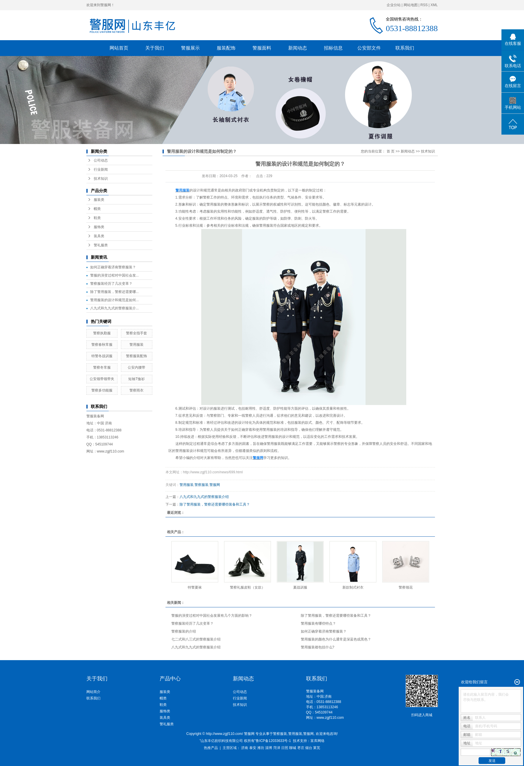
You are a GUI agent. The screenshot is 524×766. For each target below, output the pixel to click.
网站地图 (411, 5)
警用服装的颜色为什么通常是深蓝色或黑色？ (336, 639)
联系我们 (404, 47)
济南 (244, 748)
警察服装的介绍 (183, 631)
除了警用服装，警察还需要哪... (114, 292)
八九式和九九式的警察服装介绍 (204, 497)
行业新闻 (101, 169)
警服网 (214, 485)
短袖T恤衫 (136, 379)
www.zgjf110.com (330, 718)
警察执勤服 (102, 333)
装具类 (99, 236)
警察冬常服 (102, 367)
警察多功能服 (101, 390)
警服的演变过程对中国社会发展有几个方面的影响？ (211, 616)
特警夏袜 (195, 587)
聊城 (292, 748)
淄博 (268, 748)
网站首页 (119, 47)
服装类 (99, 200)
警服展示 (190, 47)
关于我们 (154, 47)
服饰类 (99, 227)
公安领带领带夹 (102, 379)
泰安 (252, 748)
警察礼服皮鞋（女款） (247, 587)
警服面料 (261, 47)
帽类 (97, 209)
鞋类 (97, 218)
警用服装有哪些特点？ (318, 623)
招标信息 (333, 47)
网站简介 (93, 692)
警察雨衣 (136, 390)
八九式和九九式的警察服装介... (114, 308)
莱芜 (316, 748)
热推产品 (211, 748)
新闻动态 (297, 47)
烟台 (308, 748)
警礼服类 (101, 245)
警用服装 (136, 345)
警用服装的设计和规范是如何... (114, 300)
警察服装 (201, 485)
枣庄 (300, 748)
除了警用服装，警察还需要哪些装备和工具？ (215, 504)
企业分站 (394, 5)
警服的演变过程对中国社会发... (114, 275)
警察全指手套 (136, 333)
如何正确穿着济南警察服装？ (113, 267)
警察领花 (406, 587)
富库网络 (317, 741)
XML (434, 5)
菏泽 (276, 748)
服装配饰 (226, 47)
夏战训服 (300, 587)
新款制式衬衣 (352, 587)
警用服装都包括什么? (317, 647)
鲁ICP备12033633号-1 (273, 741)
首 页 (391, 151)
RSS (424, 5)
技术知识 (101, 179)
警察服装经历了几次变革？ (111, 284)
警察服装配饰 (136, 356)
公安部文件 (369, 47)
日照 (284, 748)
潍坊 (260, 748)
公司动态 (101, 160)
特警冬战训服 (101, 356)
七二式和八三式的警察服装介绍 (196, 639)
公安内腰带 (136, 367)
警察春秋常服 (101, 345)
